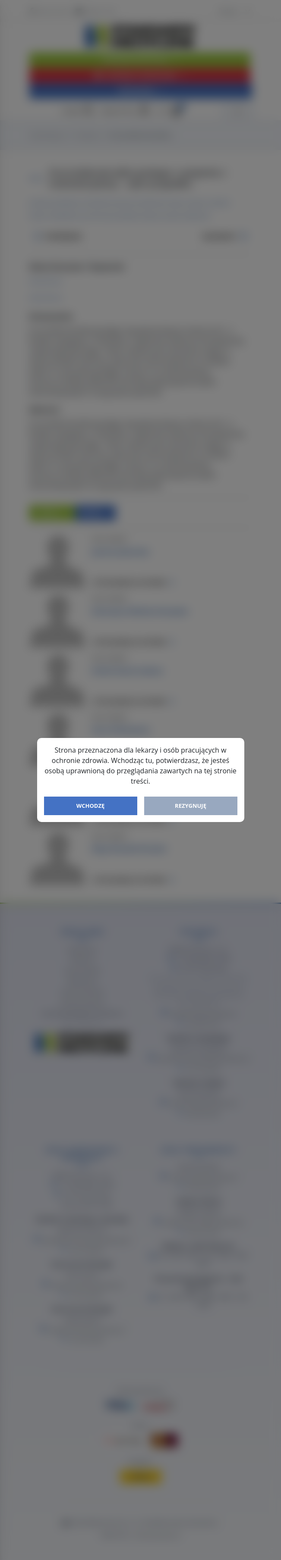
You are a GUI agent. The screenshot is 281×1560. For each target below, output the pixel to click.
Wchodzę (90, 806)
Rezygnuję (190, 806)
